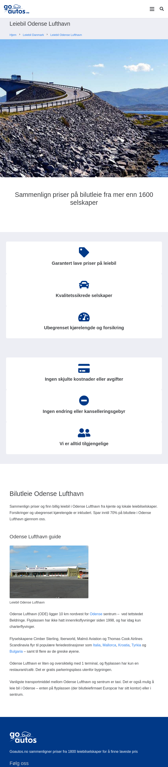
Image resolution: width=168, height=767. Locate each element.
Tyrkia (136, 645)
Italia (97, 645)
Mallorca (109, 645)
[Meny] (152, 9)
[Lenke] (16, 9)
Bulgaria (16, 651)
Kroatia (124, 645)
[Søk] (161, 9)
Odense (96, 614)
